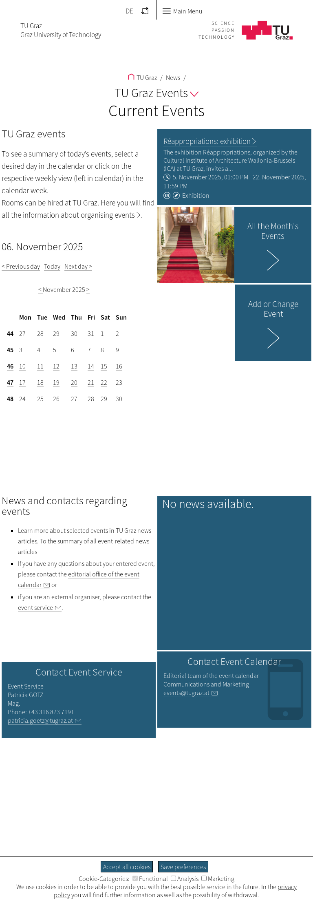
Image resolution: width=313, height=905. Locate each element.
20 (74, 382)
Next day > (78, 266)
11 (40, 366)
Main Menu (182, 11)
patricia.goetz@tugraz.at (40, 720)
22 (104, 382)
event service (35, 607)
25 (40, 399)
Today (52, 266)
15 (104, 366)
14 (91, 366)
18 (40, 382)
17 (22, 382)
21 (91, 382)
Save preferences (183, 867)
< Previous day (21, 266)
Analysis (184, 878)
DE (129, 11)
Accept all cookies (126, 867)
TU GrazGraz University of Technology (60, 30)
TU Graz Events (156, 92)
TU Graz (142, 77)
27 (74, 399)
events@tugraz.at (186, 693)
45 (10, 350)
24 (22, 399)
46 (10, 366)
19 (56, 382)
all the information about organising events (68, 215)
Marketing (217, 878)
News (172, 77)
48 (10, 399)
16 (119, 366)
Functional (150, 878)
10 (22, 366)
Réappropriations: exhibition (207, 141)
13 (74, 366)
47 (10, 382)
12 (56, 366)
